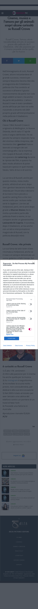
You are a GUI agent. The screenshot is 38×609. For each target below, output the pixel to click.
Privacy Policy (30, 345)
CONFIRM (11, 338)
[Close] (34, 264)
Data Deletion (7, 345)
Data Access (19, 345)
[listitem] (19, 299)
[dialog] (19, 304)
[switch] (30, 304)
